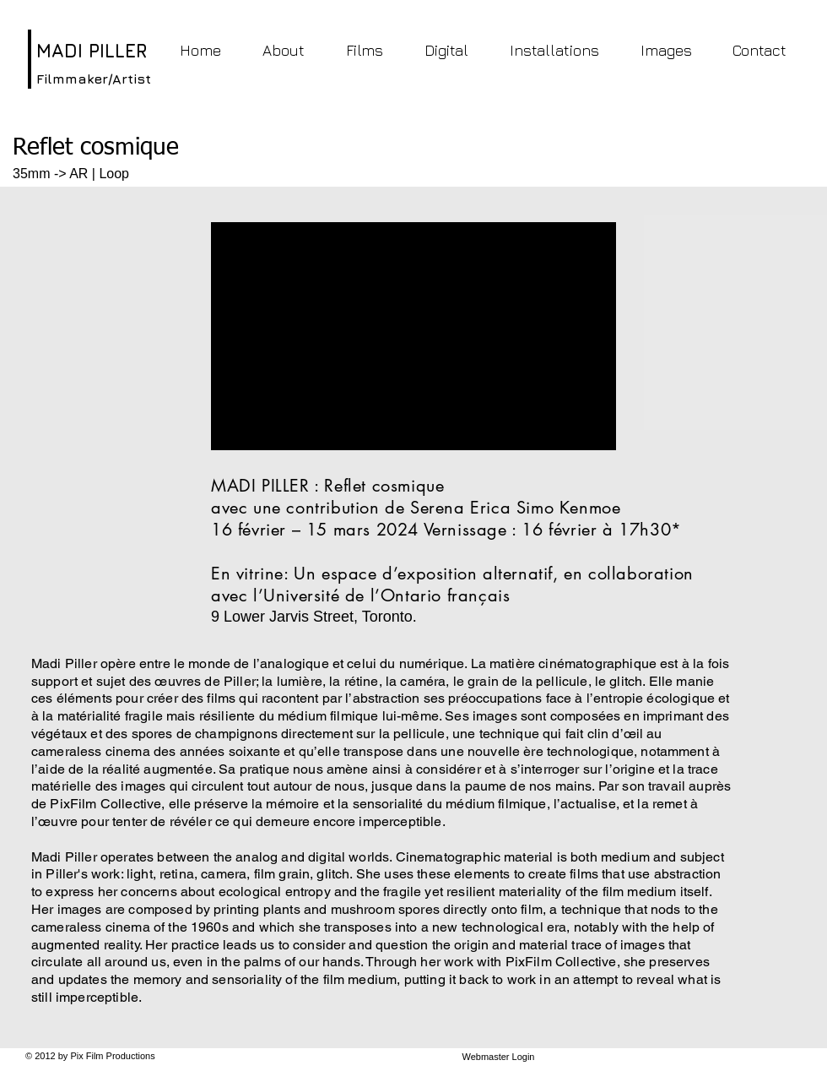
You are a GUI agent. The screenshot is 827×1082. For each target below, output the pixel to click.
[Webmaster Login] (498, 1057)
